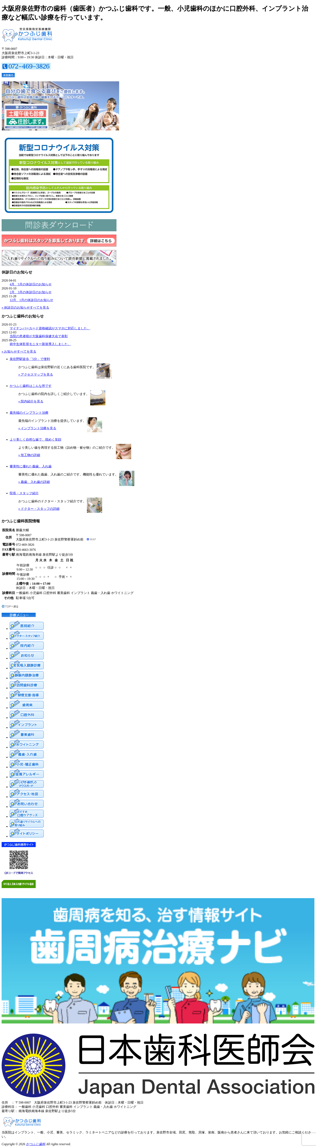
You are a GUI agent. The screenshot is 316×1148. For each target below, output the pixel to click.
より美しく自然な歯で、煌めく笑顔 (35, 439)
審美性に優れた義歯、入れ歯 (31, 466)
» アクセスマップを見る (35, 374)
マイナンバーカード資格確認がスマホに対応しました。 (50, 328)
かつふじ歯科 (35, 1144)
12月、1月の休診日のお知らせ (31, 300)
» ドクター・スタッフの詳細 (38, 508)
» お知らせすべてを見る (19, 351)
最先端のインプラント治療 (29, 412)
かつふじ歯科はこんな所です (31, 386)
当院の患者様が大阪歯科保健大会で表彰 (39, 336)
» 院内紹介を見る (30, 401)
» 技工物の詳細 (29, 455)
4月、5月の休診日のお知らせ (31, 284)
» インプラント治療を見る (37, 428)
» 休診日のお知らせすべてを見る (25, 307)
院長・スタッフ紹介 (24, 493)
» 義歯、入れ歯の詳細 (34, 482)
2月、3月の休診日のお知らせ (31, 292)
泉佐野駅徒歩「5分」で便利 (30, 359)
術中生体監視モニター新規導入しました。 (40, 344)
